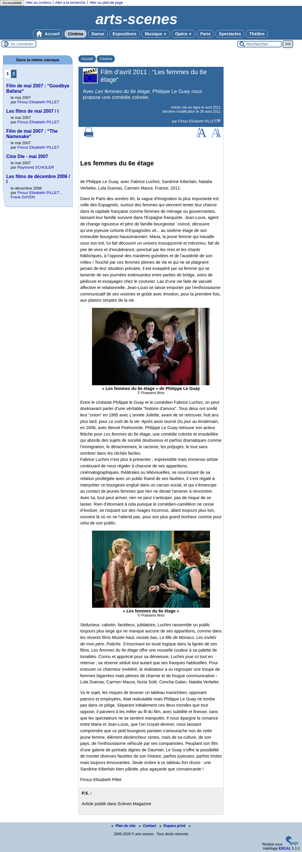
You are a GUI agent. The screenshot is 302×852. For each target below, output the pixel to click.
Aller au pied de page (106, 3)
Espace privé (173, 826)
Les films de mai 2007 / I (32, 111)
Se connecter (22, 44)
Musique (156, 33)
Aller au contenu (38, 3)
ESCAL (285, 848)
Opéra (183, 33)
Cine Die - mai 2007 (27, 156)
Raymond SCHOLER (35, 167)
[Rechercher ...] (259, 44)
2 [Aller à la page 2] (14, 73)
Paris (205, 33)
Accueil (48, 34)
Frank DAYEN (23, 197)
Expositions (125, 33)
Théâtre (257, 33)
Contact (148, 826)
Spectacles (230, 33)
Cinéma (75, 33)
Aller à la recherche (70, 3)
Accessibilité (12, 3)
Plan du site (124, 826)
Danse (97, 33)
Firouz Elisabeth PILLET (197, 121)
